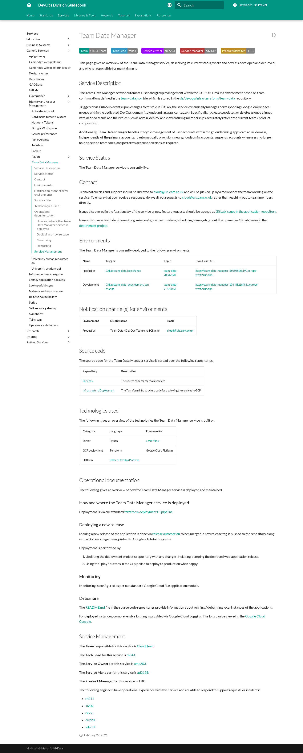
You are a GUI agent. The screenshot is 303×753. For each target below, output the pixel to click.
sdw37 (90, 727)
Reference (164, 15)
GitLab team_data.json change (123, 270)
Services (63, 15)
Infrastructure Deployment (98, 390)
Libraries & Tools (85, 15)
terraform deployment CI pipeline (148, 512)
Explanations (143, 15)
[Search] (199, 5)
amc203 (140, 664)
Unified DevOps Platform (124, 460)
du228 (90, 720)
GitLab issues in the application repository (246, 211)
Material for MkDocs (51, 748)
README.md (95, 607)
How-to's (107, 15)
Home (30, 15)
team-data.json (131, 98)
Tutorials (124, 15)
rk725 (89, 713)
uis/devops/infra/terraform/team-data (207, 98)
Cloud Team (145, 646)
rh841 (131, 655)
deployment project (93, 225)
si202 (89, 706)
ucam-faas (152, 440)
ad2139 (142, 672)
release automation (166, 534)
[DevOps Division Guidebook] (29, 5)
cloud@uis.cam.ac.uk (168, 192)
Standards (46, 15)
